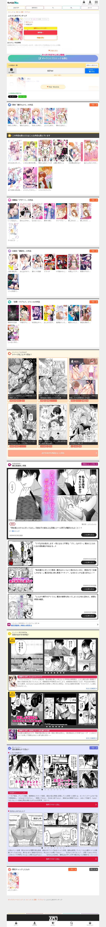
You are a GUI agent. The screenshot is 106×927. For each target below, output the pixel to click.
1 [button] (42, 672)
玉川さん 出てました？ (17, 811)
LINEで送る (22, 96)
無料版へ (41, 32)
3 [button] (48, 672)
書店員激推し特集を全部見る (54, 624)
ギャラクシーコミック (15, 900)
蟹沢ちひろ (29, 22)
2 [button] (45, 672)
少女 (17, 12)
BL (71, 7)
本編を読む (40, 38)
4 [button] (51, 672)
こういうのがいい (16, 753)
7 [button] (60, 672)
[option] (26, 655)
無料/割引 (35, 7)
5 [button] (54, 672)
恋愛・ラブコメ (25, 12)
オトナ (90, 7)
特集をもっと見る (89, 464)
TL (53, 7)
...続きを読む (93, 855)
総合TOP (16, 7)
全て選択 (11, 72)
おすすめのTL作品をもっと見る (53, 453)
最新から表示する (92, 65)
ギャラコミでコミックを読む (53, 57)
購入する (92, 70)
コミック (10, 12)
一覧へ (93, 105)
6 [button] (57, 672)
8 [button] (63, 672)
